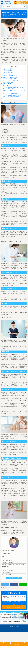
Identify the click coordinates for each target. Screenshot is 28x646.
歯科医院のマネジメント (10, 75)
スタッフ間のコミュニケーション (12, 80)
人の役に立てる (8, 85)
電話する (3, 644)
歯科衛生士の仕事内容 (7, 69)
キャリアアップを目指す (10, 93)
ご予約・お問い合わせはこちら (14, 607)
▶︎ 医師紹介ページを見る (14, 578)
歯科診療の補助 (8, 72)
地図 (10, 644)
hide (15, 66)
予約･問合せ (17, 644)
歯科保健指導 (7, 74)
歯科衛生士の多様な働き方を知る (12, 95)
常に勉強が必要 (8, 82)
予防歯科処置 (7, 70)
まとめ (3, 98)
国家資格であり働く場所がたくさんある (13, 87)
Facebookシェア (13, 584)
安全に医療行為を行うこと (10, 79)
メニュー (24, 644)
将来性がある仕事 (8, 88)
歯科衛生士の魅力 (6, 84)
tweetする (5, 584)
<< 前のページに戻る (6, 587)
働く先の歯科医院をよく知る (11, 97)
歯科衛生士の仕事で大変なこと (9, 77)
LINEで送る (23, 584)
